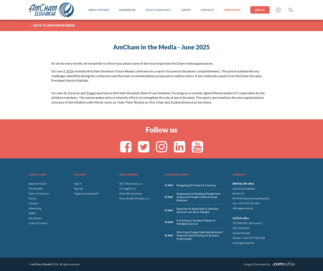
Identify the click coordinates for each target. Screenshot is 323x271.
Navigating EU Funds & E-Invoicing (196, 185)
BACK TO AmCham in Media (52, 25)
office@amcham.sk (243, 208)
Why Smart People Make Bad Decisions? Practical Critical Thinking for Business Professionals (200, 235)
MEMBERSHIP (127, 10)
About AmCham (38, 183)
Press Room (35, 218)
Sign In (78, 183)
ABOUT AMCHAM (98, 10)
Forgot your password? (86, 193)
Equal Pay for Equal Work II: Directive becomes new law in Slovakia (197, 210)
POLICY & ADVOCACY (158, 10)
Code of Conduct (38, 223)
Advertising (35, 208)
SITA (69, 71)
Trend (90, 93)
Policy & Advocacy (39, 193)
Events (32, 198)
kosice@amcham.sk (243, 242)
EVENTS (186, 10)
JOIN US (260, 10)
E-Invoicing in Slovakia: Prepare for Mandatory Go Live (196, 222)
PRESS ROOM (232, 10)
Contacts (33, 203)
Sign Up (78, 188)
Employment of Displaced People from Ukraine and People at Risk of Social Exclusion (198, 197)
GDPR (32, 213)
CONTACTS (207, 10)
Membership (36, 188)
